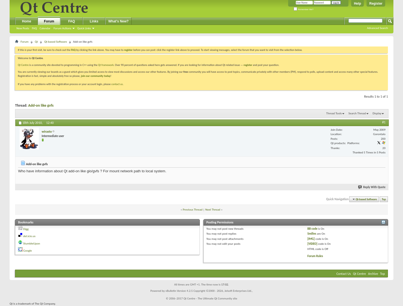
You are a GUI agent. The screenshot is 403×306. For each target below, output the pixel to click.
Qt (36, 41)
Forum (49, 21)
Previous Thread (193, 209)
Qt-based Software (55, 41)
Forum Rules (315, 256)
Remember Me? (304, 9)
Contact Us (343, 274)
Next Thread (212, 209)
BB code (312, 229)
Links (94, 21)
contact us (117, 84)
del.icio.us (29, 236)
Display (377, 113)
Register (375, 3)
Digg (26, 229)
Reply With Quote (372, 187)
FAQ (34, 28)
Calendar (44, 28)
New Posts (22, 28)
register (248, 65)
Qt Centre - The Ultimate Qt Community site (210, 298)
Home (26, 21)
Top (384, 199)
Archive (373, 274)
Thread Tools (334, 113)
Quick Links (84, 28)
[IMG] (311, 239)
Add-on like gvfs (41, 105)
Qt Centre (23, 65)
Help (357, 3)
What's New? (118, 21)
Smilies (311, 233)
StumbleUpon (31, 243)
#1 (383, 122)
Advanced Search (377, 28)
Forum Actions (62, 28)
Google (27, 250)
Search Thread (357, 113)
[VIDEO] (312, 244)
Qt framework (106, 65)
